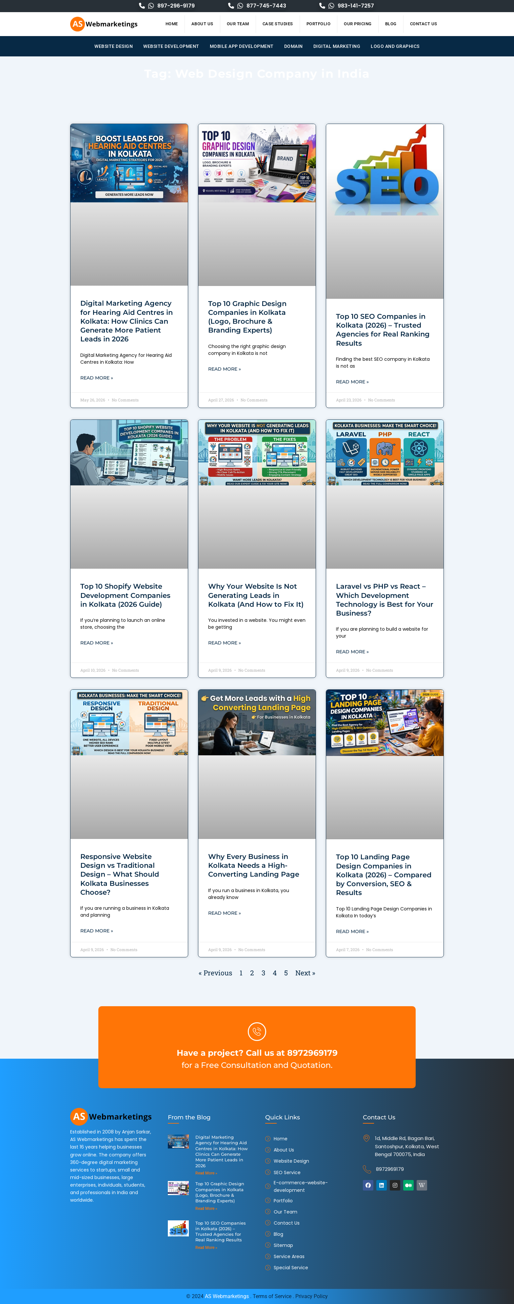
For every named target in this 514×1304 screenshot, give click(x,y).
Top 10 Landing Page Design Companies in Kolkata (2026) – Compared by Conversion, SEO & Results (383, 875)
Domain (293, 46)
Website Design (113, 46)
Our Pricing (358, 23)
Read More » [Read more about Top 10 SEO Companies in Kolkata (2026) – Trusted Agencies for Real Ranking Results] (352, 382)
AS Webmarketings (227, 1296)
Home (172, 23)
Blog (391, 23)
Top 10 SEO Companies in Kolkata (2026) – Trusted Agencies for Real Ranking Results (220, 1230)
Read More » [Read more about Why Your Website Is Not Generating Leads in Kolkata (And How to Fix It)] (224, 643)
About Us (202, 23)
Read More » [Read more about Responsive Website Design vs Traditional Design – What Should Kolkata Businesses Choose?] (96, 932)
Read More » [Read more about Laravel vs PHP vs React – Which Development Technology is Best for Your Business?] (352, 652)
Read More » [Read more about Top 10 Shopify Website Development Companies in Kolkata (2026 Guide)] (96, 643)
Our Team (238, 23)
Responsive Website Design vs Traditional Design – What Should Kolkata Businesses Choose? (119, 875)
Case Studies (278, 23)
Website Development (171, 46)
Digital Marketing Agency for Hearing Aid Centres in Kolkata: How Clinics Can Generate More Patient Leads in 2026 (126, 321)
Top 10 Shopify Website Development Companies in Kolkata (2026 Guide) (125, 595)
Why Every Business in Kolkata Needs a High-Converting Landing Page (253, 866)
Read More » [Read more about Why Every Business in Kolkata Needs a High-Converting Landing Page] (224, 914)
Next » (305, 973)
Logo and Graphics (395, 46)
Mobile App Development (242, 46)
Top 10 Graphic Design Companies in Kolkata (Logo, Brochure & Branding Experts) (219, 1191)
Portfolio (318, 23)
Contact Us (423, 23)
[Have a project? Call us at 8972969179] (257, 1031)
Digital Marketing (337, 46)
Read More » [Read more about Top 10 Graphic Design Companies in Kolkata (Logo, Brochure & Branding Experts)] (224, 369)
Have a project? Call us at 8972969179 (257, 1053)
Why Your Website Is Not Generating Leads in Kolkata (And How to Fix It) (256, 595)
